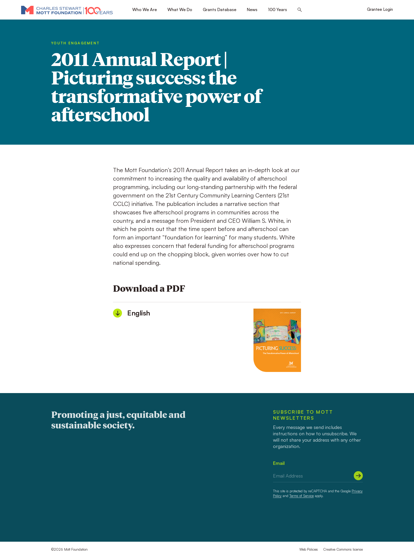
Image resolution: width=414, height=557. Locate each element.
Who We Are (144, 9)
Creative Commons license (343, 549)
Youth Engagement (75, 43)
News (252, 9)
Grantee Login (380, 9)
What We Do (179, 9)
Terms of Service (301, 496)
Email (279, 463)
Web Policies (308, 549)
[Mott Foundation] (67, 9)
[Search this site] (300, 10)
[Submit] (358, 475)
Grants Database (219, 9)
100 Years (277, 9)
